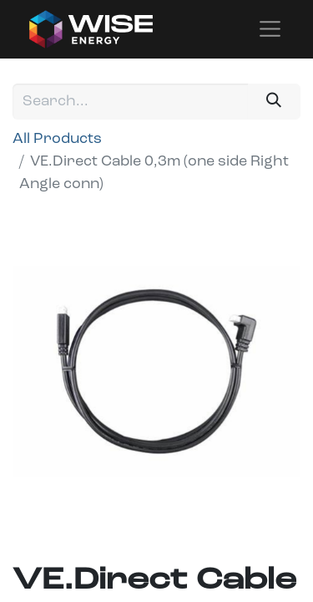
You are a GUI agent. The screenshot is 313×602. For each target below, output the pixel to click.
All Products (57, 139)
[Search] (274, 102)
